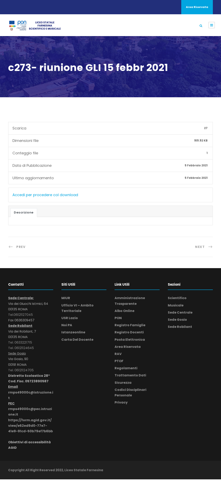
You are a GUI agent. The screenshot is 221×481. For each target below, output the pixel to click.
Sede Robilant (180, 328)
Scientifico (177, 299)
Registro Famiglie (130, 326)
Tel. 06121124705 (21, 371)
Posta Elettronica (130, 341)
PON (118, 319)
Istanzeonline (73, 334)
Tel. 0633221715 (20, 344)
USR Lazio (69, 319)
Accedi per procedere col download (45, 196)
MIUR (65, 299)
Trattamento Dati (130, 377)
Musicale (175, 306)
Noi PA (66, 326)
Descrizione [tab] (24, 214)
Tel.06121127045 (20, 316)
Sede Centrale (180, 314)
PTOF (119, 362)
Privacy (121, 404)
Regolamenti (126, 369)
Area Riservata (197, 7)
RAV (118, 355)
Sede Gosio (177, 321)
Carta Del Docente (77, 341)
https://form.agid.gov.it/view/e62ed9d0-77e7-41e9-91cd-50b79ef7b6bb (30, 427)
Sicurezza (123, 384)
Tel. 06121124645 (21, 349)
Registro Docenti (129, 334)
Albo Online (124, 312)
